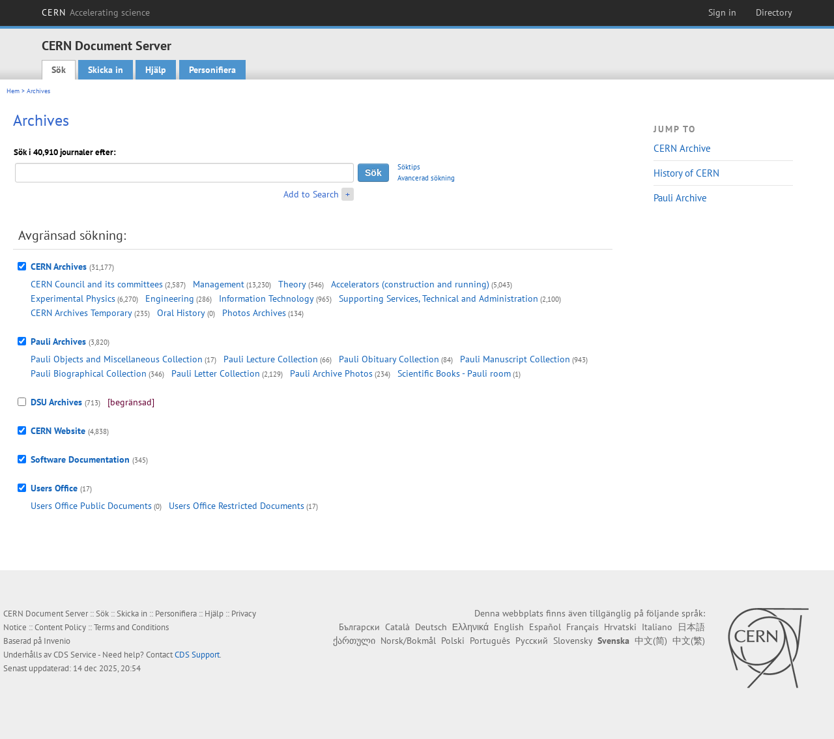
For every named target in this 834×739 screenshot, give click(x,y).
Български (359, 627)
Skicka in (105, 70)
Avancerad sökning (426, 177)
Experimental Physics (73, 298)
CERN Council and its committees (97, 284)
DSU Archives (56, 402)
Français (582, 627)
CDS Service (74, 654)
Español (545, 627)
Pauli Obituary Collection (389, 359)
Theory (292, 284)
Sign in (722, 12)
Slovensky (572, 640)
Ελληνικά (470, 627)
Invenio (57, 640)
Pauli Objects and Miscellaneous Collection (117, 359)
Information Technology (266, 298)
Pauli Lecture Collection (270, 359)
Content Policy (60, 627)
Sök (58, 70)
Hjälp (155, 70)
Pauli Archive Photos (331, 373)
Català (397, 627)
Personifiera (212, 70)
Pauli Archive (680, 198)
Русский (531, 640)
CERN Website (58, 431)
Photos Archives (254, 313)
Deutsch (431, 627)
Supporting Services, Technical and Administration (438, 298)
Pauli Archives (58, 341)
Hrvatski (620, 627)
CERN (96, 12)
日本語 (691, 627)
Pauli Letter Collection (215, 373)
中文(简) (651, 640)
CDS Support (197, 654)
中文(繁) (688, 640)
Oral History (181, 313)
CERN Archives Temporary (81, 313)
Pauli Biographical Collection (89, 373)
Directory (774, 12)
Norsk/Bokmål (408, 640)
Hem (13, 91)
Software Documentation (80, 459)
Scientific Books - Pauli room (454, 373)
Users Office (54, 488)
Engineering (169, 298)
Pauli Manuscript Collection (515, 359)
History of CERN (686, 173)
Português (490, 640)
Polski (453, 640)
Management (218, 284)
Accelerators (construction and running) (410, 284)
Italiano (657, 627)
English (509, 627)
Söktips (408, 166)
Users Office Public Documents (91, 506)
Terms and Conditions (131, 627)
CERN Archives (59, 266)
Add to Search (311, 194)
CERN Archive (682, 148)
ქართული (354, 640)
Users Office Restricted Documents (236, 506)
